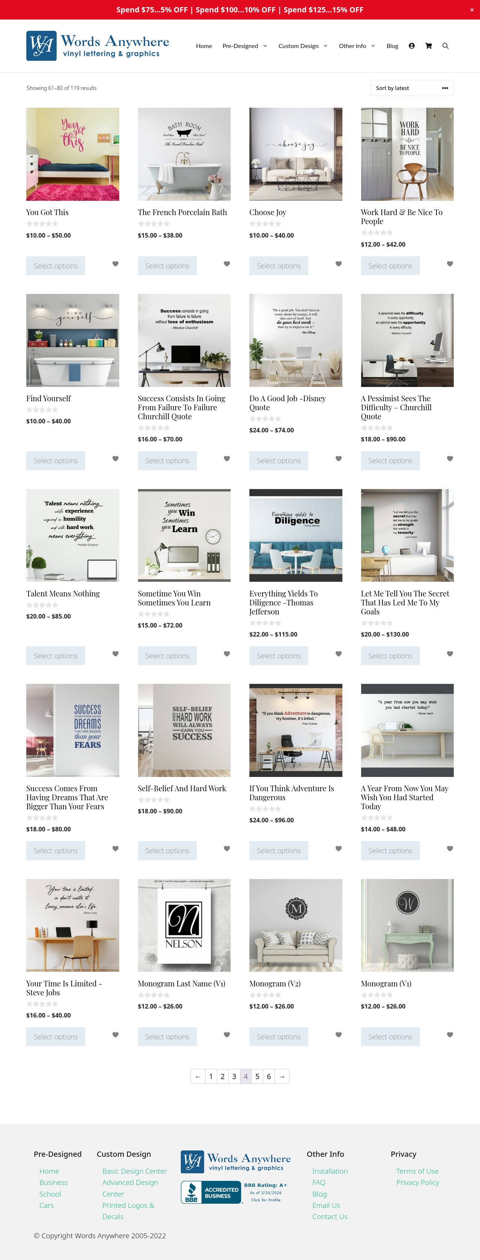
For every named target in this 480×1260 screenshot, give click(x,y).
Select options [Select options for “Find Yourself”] (56, 460)
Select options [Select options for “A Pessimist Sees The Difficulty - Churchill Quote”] (390, 460)
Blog (392, 45)
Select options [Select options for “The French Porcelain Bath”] (167, 266)
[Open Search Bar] (445, 45)
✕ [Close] (472, 10)
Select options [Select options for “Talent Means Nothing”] (56, 656)
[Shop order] (412, 88)
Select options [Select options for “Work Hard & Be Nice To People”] (390, 266)
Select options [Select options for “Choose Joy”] (279, 266)
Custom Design (306, 45)
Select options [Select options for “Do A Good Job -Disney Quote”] (279, 460)
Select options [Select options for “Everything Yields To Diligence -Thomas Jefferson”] (279, 656)
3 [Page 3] (234, 1076)
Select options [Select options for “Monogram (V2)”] (279, 1037)
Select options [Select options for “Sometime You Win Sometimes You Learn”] (167, 656)
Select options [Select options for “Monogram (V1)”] (390, 1037)
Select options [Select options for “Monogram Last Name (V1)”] (167, 1037)
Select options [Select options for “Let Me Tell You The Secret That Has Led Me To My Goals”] (390, 656)
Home (204, 45)
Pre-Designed (247, 45)
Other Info (360, 45)
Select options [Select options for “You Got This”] (56, 266)
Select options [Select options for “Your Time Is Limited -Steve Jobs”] (56, 1037)
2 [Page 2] (222, 1076)
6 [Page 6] (269, 1076)
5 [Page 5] (257, 1076)
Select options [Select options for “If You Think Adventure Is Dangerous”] (279, 850)
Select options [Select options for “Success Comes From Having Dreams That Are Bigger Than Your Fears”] (56, 850)
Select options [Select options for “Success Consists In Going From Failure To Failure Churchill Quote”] (167, 460)
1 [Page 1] (211, 1076)
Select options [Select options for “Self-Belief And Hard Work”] (167, 850)
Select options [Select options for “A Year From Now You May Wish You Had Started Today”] (390, 850)
